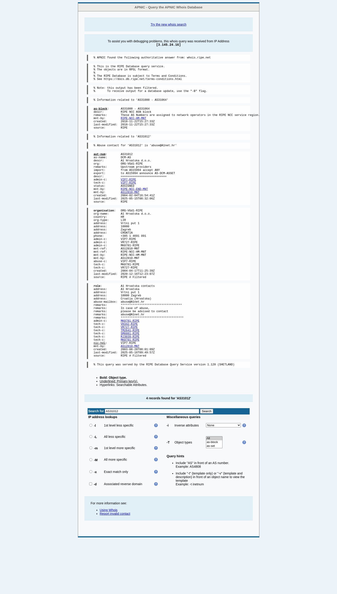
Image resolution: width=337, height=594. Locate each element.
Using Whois (109, 564)
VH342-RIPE (129, 371)
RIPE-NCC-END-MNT (134, 209)
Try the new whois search (168, 24)
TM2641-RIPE (130, 378)
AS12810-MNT (130, 213)
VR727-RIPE (129, 374)
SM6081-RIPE (130, 382)
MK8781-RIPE (130, 367)
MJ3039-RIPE (130, 386)
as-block (214, 496)
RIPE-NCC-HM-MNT (133, 127)
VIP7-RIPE (128, 198)
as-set (214, 500)
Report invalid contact (115, 568)
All (214, 493)
